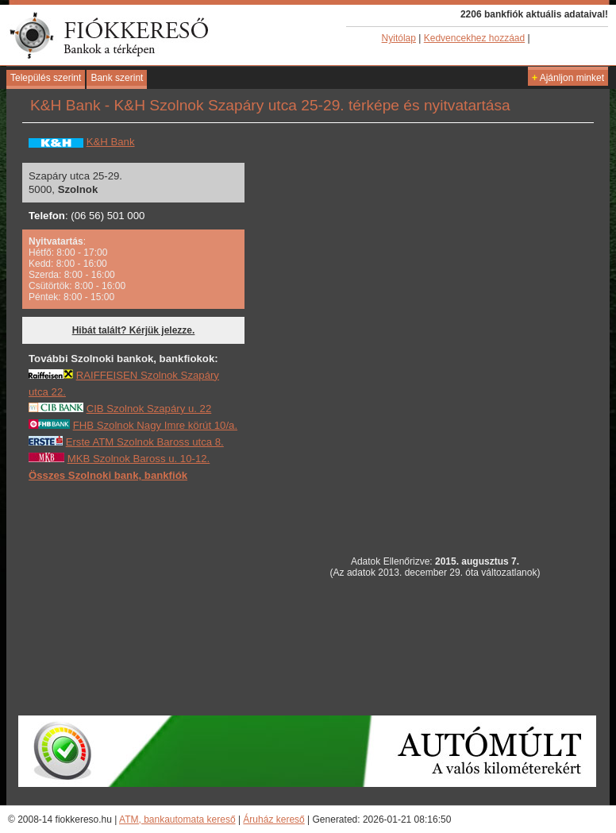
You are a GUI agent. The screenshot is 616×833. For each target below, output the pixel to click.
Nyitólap (399, 38)
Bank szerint (116, 77)
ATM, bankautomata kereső (177, 819)
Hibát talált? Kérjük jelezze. (133, 330)
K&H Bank (111, 142)
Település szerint (45, 77)
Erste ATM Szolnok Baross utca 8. (145, 442)
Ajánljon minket (568, 77)
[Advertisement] (148, 598)
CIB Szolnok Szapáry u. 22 (149, 409)
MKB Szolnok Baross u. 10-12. (138, 459)
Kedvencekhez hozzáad (474, 38)
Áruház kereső (273, 819)
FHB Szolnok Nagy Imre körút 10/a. (155, 425)
